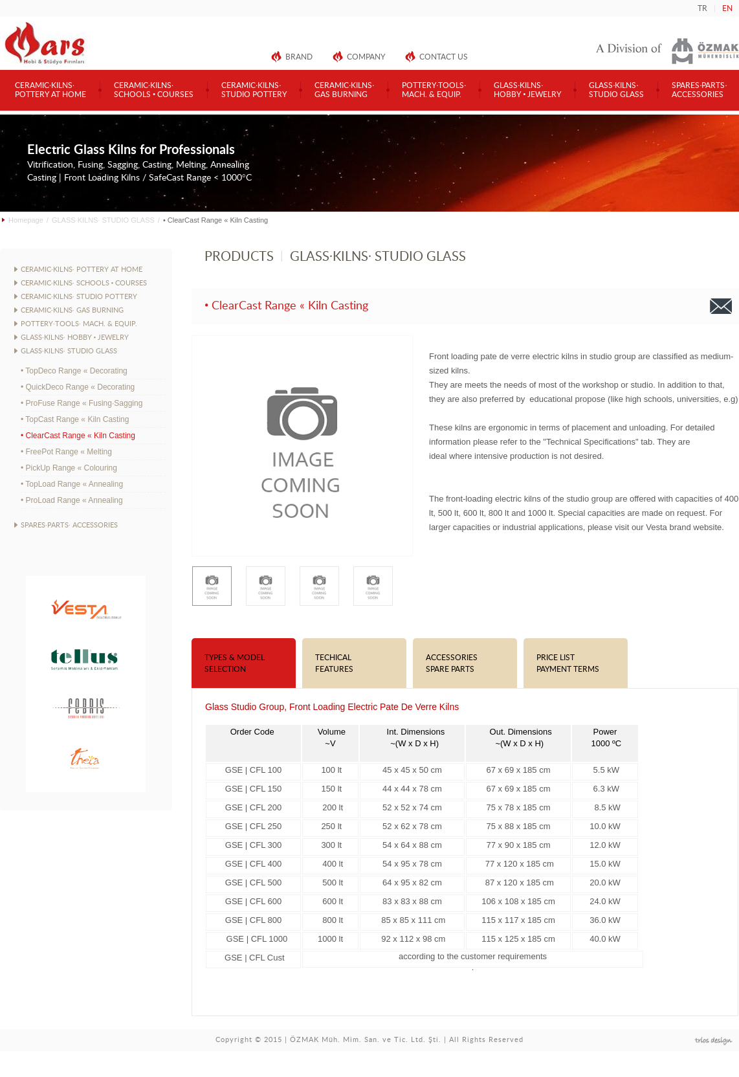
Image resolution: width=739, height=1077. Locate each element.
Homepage (25, 220)
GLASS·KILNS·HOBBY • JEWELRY (527, 90)
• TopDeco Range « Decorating (74, 370)
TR (702, 8)
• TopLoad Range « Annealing (72, 484)
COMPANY (366, 57)
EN (727, 8)
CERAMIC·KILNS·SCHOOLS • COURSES (153, 90)
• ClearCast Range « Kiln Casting (78, 435)
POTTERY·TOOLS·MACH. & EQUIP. (434, 90)
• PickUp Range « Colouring (69, 467)
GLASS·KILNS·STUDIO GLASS (616, 90)
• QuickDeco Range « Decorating (78, 387)
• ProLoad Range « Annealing (72, 500)
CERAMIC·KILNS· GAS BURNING (72, 310)
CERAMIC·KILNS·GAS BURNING (344, 90)
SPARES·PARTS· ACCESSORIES (69, 525)
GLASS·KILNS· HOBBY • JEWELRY (75, 337)
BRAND (299, 57)
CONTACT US (443, 57)
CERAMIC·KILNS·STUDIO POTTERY (254, 90)
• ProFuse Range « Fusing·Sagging (81, 403)
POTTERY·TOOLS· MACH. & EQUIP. (79, 324)
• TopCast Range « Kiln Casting (75, 419)
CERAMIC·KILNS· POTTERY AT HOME (81, 269)
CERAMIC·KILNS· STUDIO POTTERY (79, 296)
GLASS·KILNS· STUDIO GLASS (103, 220)
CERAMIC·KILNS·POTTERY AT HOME (50, 90)
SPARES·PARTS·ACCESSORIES (699, 90)
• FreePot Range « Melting (66, 451)
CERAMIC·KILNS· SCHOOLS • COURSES (84, 283)
